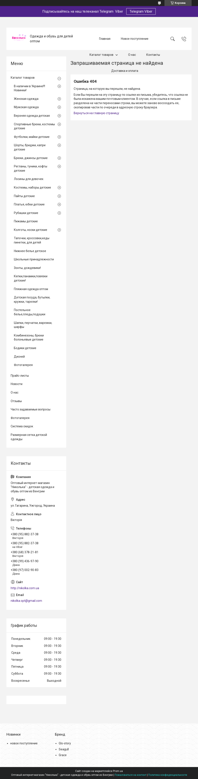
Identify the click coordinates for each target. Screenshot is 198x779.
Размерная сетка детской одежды (29, 437)
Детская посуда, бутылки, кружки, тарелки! (32, 299)
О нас (132, 54)
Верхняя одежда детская (32, 115)
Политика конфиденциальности (167, 774)
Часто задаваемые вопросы (30, 409)
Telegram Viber (141, 11)
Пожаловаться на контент (130, 774)
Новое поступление (134, 38)
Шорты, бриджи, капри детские (29, 147)
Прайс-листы (20, 375)
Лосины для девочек (28, 179)
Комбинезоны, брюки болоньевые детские (29, 337)
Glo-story (65, 743)
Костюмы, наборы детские (32, 187)
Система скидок (22, 426)
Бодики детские (25, 348)
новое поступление (24, 743)
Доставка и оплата (124, 70)
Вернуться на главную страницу (96, 113)
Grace (63, 755)
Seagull (64, 749)
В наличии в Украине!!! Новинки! (29, 88)
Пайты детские (24, 196)
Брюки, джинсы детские (31, 158)
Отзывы (16, 401)
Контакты (153, 54)
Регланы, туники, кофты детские (30, 168)
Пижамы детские (26, 221)
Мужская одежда (26, 107)
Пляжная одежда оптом (31, 289)
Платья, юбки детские (29, 204)
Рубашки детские (26, 213)
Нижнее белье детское (30, 251)
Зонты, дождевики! (27, 268)
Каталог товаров (101, 54)
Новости (16, 384)
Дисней (19, 356)
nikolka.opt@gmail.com (26, 600)
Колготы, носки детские (30, 230)
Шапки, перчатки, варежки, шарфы (33, 325)
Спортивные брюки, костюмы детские (34, 126)
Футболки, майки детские (32, 137)
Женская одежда (26, 98)
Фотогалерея (23, 365)
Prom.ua (118, 771)
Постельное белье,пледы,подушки (29, 312)
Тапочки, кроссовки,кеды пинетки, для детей (31, 240)
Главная (104, 38)
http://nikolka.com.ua (25, 588)
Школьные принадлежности (34, 259)
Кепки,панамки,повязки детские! (30, 278)
